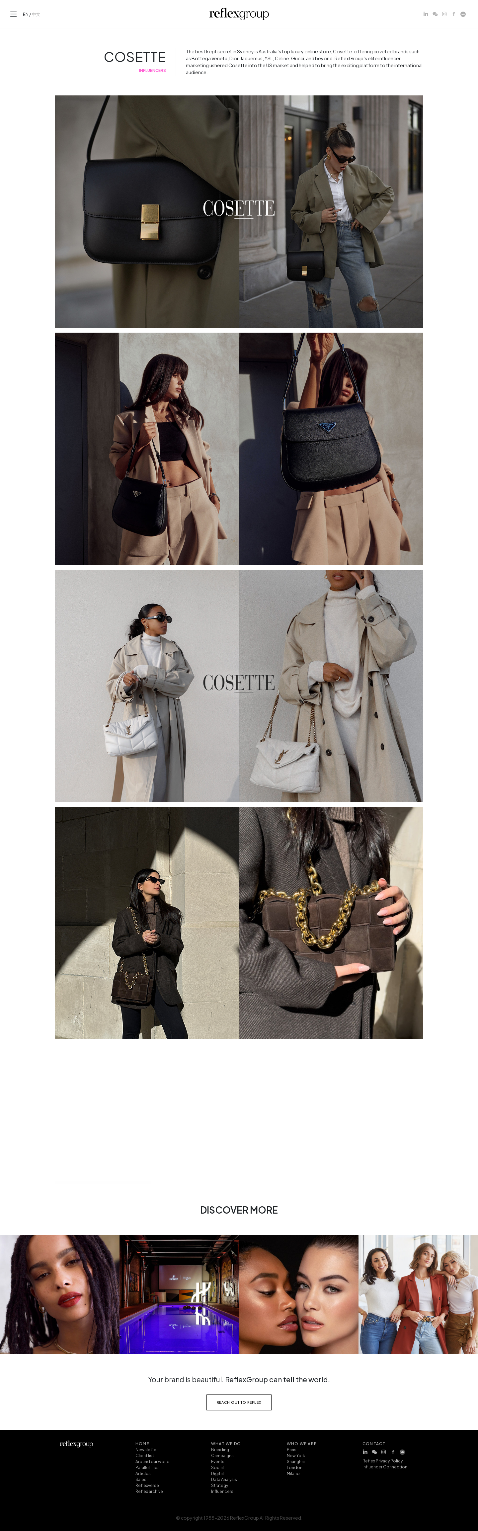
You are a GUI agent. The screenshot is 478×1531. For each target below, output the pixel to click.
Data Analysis (224, 1479)
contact (373, 1443)
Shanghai (296, 1461)
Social (217, 1467)
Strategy (219, 1485)
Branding (220, 1449)
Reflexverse (147, 1485)
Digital (217, 1473)
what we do (226, 1443)
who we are (302, 1443)
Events (217, 1461)
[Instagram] (444, 14)
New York (296, 1455)
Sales (140, 1479)
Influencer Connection (384, 1466)
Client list (144, 1455)
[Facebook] (453, 14)
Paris (291, 1449)
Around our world (152, 1461)
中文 (36, 14)
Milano (293, 1473)
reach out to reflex (239, 1402)
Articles (143, 1473)
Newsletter (146, 1449)
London (294, 1467)
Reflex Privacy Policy (382, 1460)
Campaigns (222, 1455)
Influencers (222, 1491)
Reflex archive (149, 1491)
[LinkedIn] (426, 14)
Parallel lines (147, 1467)
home (142, 1443)
